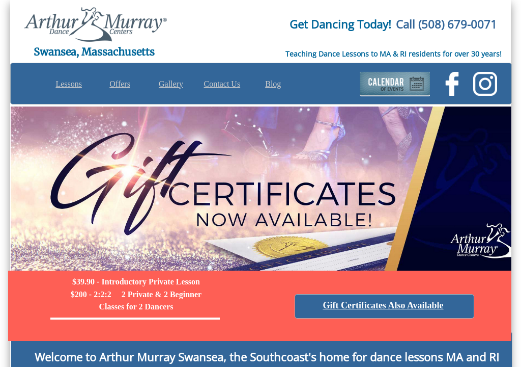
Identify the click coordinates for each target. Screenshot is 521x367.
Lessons (68, 84)
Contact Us (222, 84)
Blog (273, 84)
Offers (119, 84)
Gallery (171, 84)
